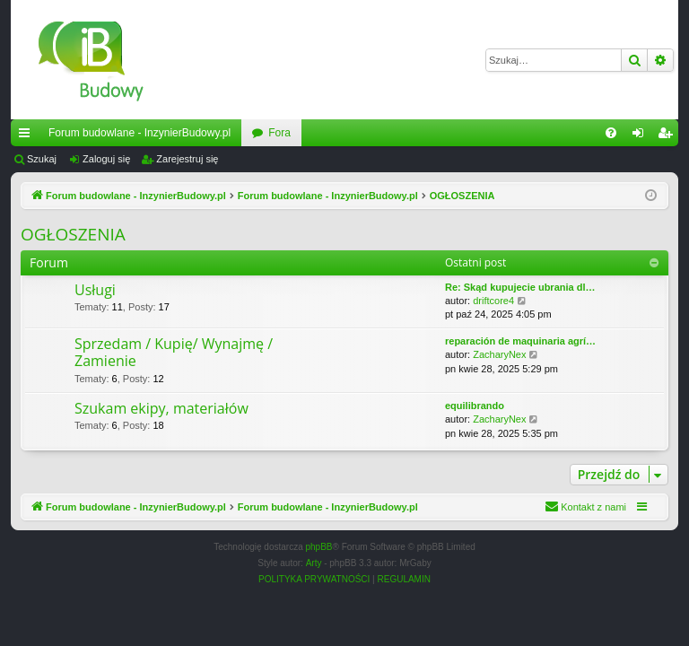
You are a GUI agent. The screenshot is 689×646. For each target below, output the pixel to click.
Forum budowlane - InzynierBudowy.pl (139, 133)
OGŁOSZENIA (73, 234)
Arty (314, 563)
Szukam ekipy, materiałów (161, 408)
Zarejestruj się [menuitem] (668, 136)
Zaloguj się (106, 158)
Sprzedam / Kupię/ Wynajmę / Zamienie (173, 352)
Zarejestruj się (187, 158)
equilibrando (474, 405)
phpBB (319, 547)
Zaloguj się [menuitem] (641, 136)
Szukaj (42, 158)
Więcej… (28, 136)
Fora (279, 133)
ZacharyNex (499, 354)
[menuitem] (610, 132)
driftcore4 (493, 300)
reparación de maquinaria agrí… (520, 341)
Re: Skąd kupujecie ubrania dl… (520, 287)
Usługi (95, 290)
